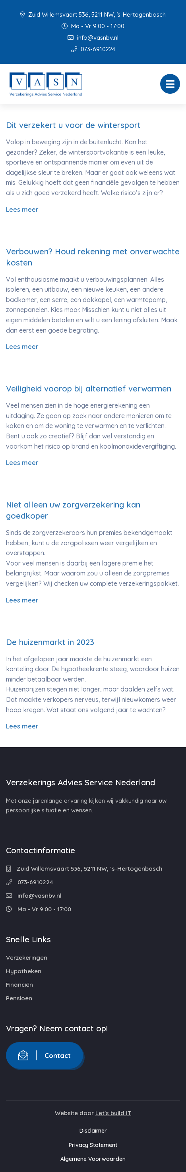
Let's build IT (113, 1113)
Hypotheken (23, 971)
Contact (44, 1055)
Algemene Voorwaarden (93, 1158)
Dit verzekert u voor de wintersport (73, 125)
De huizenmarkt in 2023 (50, 642)
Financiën (19, 984)
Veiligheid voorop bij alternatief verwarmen (88, 388)
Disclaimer (93, 1130)
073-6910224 (93, 49)
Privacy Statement (93, 1145)
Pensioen (19, 998)
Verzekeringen (26, 957)
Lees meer (22, 209)
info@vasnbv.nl (93, 37)
